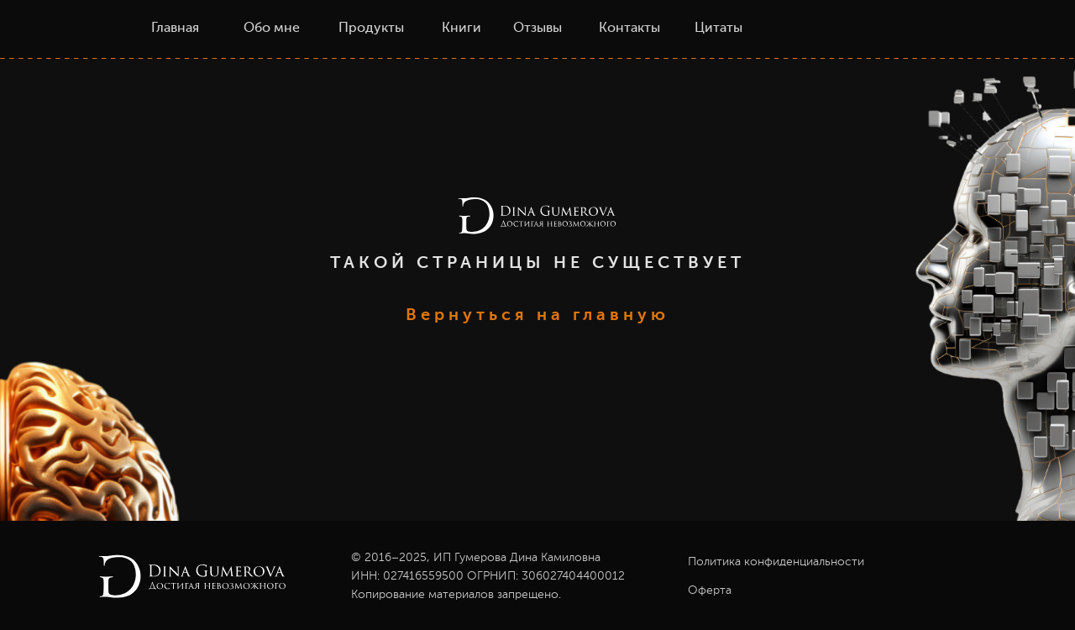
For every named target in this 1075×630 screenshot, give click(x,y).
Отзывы (537, 28)
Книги (461, 28)
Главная (175, 28)
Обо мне (272, 28)
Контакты (629, 28)
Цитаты (718, 28)
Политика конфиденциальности (776, 562)
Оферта (710, 590)
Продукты (371, 28)
